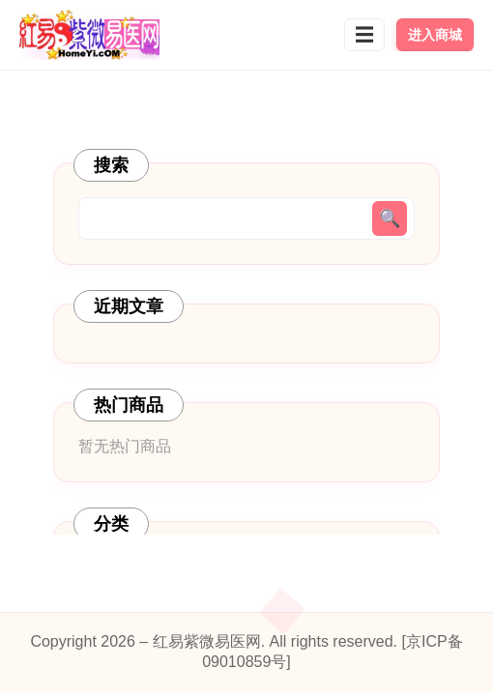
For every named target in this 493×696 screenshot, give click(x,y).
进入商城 (435, 35)
